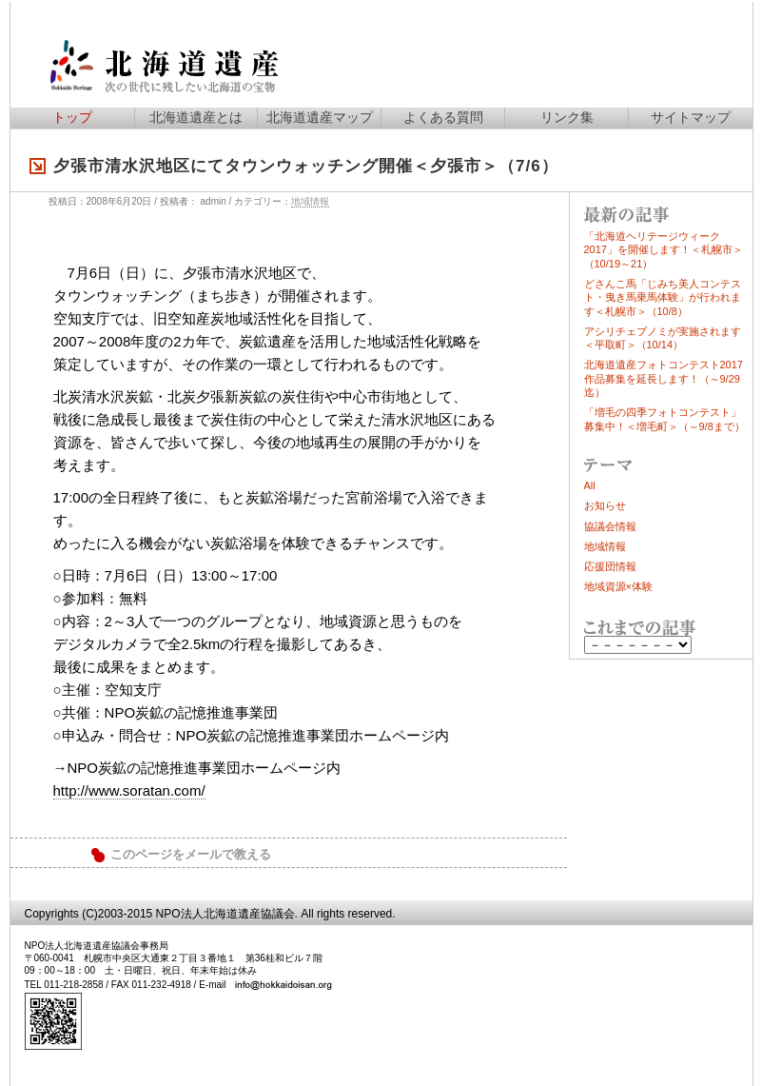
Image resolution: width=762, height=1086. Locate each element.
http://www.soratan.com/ (129, 790)
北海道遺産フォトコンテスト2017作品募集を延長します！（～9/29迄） (663, 378)
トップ (72, 117)
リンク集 (567, 117)
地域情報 (310, 201)
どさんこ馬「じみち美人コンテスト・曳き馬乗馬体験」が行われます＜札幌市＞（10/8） (662, 297)
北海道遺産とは (196, 117)
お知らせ (605, 505)
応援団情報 (610, 566)
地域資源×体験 (618, 586)
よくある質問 (443, 117)
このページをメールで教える (190, 854)
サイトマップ (691, 117)
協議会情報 (610, 526)
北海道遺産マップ (319, 117)
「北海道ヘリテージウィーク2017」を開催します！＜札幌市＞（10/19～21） (663, 249)
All (590, 485)
